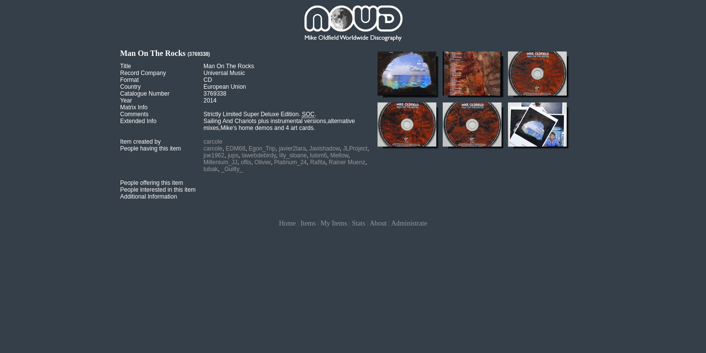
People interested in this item (158, 189)
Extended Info (138, 121)
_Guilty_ (232, 169)
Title (125, 66)
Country (130, 86)
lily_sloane (293, 155)
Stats (358, 223)
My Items (334, 223)
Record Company (143, 73)
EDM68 (235, 148)
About (378, 223)
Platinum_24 (290, 162)
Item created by (140, 141)
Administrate (409, 223)
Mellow (339, 155)
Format (129, 79)
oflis (246, 162)
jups (232, 155)
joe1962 (214, 155)
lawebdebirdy (259, 155)
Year (126, 100)
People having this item (150, 148)
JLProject (355, 148)
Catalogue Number (145, 93)
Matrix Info (134, 107)
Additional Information (148, 196)
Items (308, 223)
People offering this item (151, 182)
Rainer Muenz (346, 162)
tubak (210, 169)
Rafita (317, 162)
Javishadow (324, 148)
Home (287, 223)
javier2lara (292, 148)
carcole (213, 141)
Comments (134, 114)
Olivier (262, 162)
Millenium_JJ (220, 162)
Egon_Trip (262, 148)
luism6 (318, 155)
